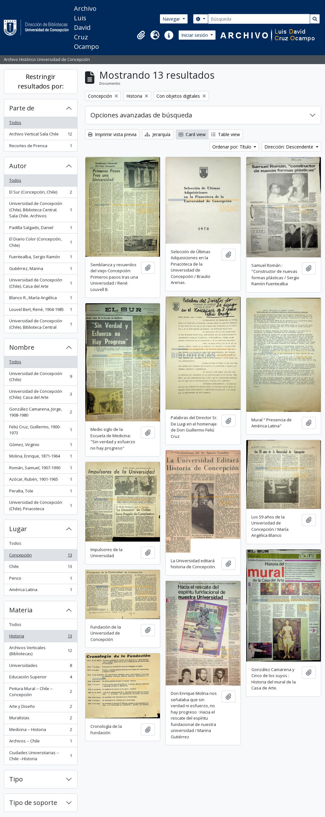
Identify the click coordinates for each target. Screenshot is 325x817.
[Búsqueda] (259, 19)
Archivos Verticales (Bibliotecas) (40, 651)
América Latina (40, 591)
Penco (40, 579)
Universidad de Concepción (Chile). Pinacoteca (40, 505)
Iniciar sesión (195, 35)
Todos (15, 122)
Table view (225, 134)
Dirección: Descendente (289, 147)
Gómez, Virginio (40, 446)
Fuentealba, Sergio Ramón (40, 258)
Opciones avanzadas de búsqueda (141, 115)
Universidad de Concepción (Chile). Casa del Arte (40, 283)
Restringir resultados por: (41, 81)
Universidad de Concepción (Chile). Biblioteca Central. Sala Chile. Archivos (40, 210)
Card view (192, 134)
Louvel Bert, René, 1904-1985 (40, 310)
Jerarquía (157, 134)
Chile (40, 567)
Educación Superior (40, 678)
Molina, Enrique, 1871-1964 (40, 457)
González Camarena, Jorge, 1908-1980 (40, 412)
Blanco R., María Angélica (40, 299)
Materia (20, 610)
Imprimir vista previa (112, 134)
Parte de (21, 108)
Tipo (16, 779)
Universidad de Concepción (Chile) (40, 377)
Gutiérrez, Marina (40, 270)
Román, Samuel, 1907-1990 (40, 469)
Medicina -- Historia (40, 731)
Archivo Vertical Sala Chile (40, 135)
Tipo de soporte (33, 802)
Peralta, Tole (40, 492)
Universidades (40, 666)
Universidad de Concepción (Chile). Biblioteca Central (40, 324)
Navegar (171, 19)
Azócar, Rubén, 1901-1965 (40, 480)
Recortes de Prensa (40, 147)
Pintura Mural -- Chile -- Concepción (40, 692)
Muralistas (40, 719)
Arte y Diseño (40, 707)
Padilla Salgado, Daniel (40, 229)
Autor (18, 165)
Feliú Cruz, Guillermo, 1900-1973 (40, 430)
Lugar (18, 528)
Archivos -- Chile (40, 742)
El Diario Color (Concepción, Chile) (40, 242)
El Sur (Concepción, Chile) (40, 193)
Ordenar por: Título (232, 147)
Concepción (40, 556)
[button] (141, 35)
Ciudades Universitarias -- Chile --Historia (40, 756)
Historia (40, 637)
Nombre (21, 347)
